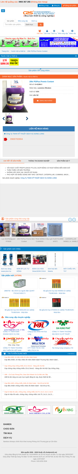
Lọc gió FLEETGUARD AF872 (55, 240)
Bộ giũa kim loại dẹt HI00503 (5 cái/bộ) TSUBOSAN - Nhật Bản (57, 292)
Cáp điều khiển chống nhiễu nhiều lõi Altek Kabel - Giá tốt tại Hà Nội (26, 383)
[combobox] (37, 24)
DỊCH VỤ (7, 438)
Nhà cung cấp (63, 32)
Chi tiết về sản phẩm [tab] (12, 161)
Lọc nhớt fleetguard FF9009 (8, 240)
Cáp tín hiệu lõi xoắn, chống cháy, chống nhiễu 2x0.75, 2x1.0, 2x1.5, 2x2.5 (28, 392)
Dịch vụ (54, 32)
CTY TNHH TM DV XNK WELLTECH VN (36, 349)
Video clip (72, 32)
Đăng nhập (44, 5)
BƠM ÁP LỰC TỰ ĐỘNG (23, 270)
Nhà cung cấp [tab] (23, 21)
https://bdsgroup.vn (36, 464)
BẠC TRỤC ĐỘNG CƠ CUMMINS (40, 240)
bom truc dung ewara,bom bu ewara (6, 270)
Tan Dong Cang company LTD (62, 348)
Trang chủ (5, 51)
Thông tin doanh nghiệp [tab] (38, 161)
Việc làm (40, 32)
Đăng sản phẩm (69, 5)
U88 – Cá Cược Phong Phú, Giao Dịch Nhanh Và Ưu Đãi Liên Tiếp (26, 374)
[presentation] (70, 219)
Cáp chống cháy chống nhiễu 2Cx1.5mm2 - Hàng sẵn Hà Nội (24, 366)
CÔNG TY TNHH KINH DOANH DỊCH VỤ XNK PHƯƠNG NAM (11, 333)
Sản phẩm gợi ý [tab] (63, 161)
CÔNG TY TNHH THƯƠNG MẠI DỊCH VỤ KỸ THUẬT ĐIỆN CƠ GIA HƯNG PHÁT (61, 333)
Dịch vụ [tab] (34, 21)
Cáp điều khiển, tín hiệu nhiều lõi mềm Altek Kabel (20, 357)
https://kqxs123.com (50, 464)
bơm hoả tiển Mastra (52, 270)
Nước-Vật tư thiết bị (18, 51)
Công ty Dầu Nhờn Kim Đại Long (37, 333)
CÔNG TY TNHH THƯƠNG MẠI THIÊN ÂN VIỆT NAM (12, 349)
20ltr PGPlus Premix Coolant (37, 51)
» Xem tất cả (70, 353)
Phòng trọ (24, 464)
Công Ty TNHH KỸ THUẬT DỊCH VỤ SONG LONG (24, 134)
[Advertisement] (38, 199)
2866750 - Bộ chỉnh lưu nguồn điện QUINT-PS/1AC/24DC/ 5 (19, 292)
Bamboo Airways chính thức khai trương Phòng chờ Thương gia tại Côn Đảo (30, 441)
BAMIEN (7, 424)
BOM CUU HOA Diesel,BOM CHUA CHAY (39, 270)
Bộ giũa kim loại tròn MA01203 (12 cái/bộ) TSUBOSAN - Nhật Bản (19, 311)
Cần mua (47, 32)
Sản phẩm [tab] (10, 21)
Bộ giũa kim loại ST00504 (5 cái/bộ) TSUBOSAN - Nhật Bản (57, 311)
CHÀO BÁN (8, 429)
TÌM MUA (7, 433)
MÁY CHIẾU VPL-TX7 (70, 270)
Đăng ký (56, 5)
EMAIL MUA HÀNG (44, 100)
